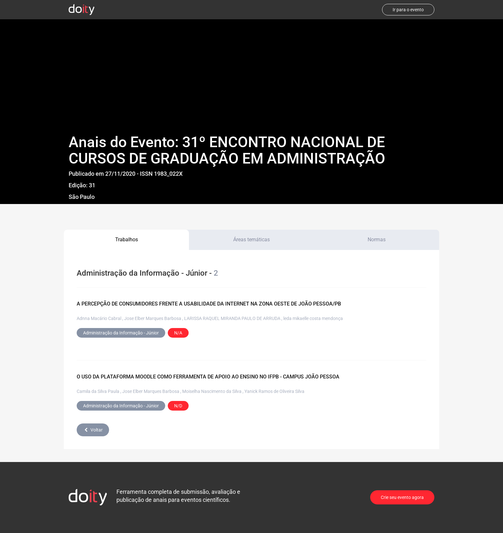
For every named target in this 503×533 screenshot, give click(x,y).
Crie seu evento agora (402, 497)
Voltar (93, 429)
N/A (178, 332)
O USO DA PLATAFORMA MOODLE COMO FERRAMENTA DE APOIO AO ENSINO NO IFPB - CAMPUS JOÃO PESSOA (208, 377)
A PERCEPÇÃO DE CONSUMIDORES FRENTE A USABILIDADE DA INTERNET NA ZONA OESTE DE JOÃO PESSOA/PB (209, 304)
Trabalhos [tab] (126, 239)
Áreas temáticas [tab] (251, 239)
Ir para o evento (408, 9)
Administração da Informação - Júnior (121, 332)
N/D (178, 405)
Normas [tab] (377, 239)
